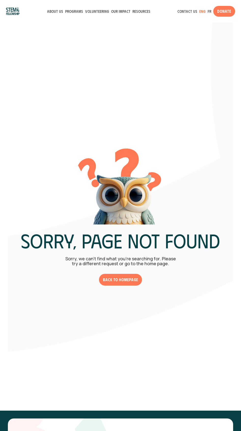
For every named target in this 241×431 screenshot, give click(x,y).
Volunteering (97, 11)
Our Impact (120, 11)
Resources (141, 11)
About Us (55, 11)
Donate (224, 11)
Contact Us (187, 11)
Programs (74, 11)
